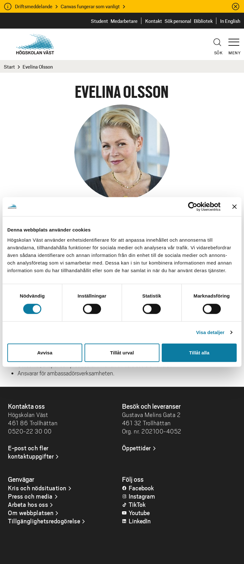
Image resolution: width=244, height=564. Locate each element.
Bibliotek (203, 20)
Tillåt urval (122, 352)
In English (230, 20)
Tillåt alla (199, 352)
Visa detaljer (210, 332)
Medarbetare (124, 20)
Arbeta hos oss (28, 504)
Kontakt (153, 20)
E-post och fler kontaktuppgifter (31, 452)
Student (99, 20)
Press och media (30, 496)
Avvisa (44, 352)
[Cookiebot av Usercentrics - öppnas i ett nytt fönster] (192, 206)
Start (9, 66)
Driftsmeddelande (33, 6)
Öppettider (136, 448)
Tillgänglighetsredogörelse (44, 521)
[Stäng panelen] (234, 207)
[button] (236, 39)
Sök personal (178, 20)
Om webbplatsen (30, 512)
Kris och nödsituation (37, 488)
